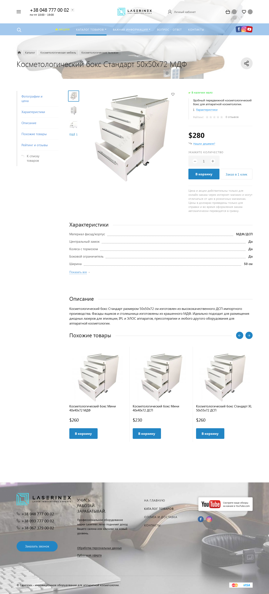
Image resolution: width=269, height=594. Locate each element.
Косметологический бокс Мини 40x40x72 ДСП (156, 408)
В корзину (203, 174)
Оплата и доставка (160, 517)
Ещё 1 (74, 134)
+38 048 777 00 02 (49, 9)
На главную (154, 500)
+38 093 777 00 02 (37, 520)
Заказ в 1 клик (236, 174)
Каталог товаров (159, 509)
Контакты (152, 525)
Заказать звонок (37, 546)
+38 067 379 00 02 (37, 527)
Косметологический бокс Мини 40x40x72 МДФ (92, 408)
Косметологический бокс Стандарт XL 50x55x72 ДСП (224, 408)
